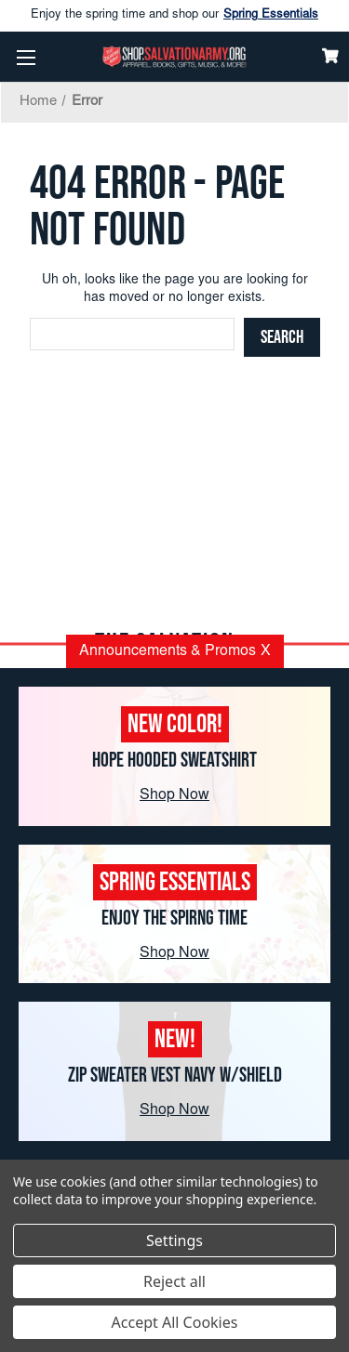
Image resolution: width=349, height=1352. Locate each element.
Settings (174, 1240)
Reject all (174, 1281)
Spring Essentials (270, 15)
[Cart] (330, 55)
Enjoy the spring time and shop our (174, 15)
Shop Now (174, 795)
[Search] (282, 337)
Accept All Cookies (175, 1322)
